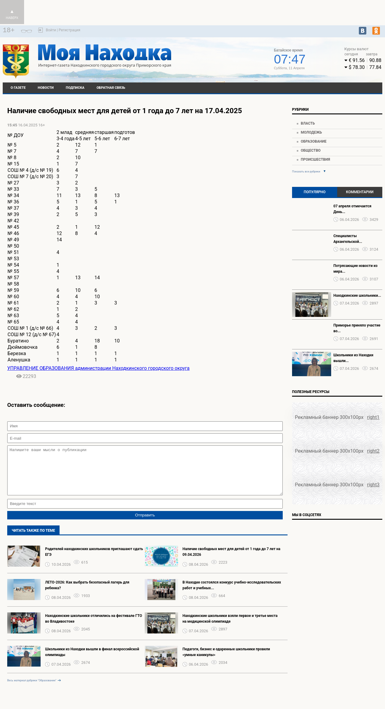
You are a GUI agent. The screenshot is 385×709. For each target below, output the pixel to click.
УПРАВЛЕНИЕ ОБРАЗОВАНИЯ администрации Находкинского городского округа (98, 368)
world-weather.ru (222, 56)
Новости (46, 88)
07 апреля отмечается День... (352, 209)
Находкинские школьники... (357, 295)
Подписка (75, 88)
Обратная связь (111, 88)
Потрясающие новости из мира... (355, 269)
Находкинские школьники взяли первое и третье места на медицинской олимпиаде (230, 628)
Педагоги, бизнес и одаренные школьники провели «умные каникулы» (226, 661)
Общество (311, 150)
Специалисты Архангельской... (348, 239)
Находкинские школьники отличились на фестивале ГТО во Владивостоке (93, 628)
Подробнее (222, 62)
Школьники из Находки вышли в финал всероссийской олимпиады (92, 661)
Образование (314, 141)
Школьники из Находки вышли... (353, 358)
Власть (308, 123)
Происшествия (315, 159)
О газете (18, 88)
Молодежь (311, 132)
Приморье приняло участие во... (357, 328)
